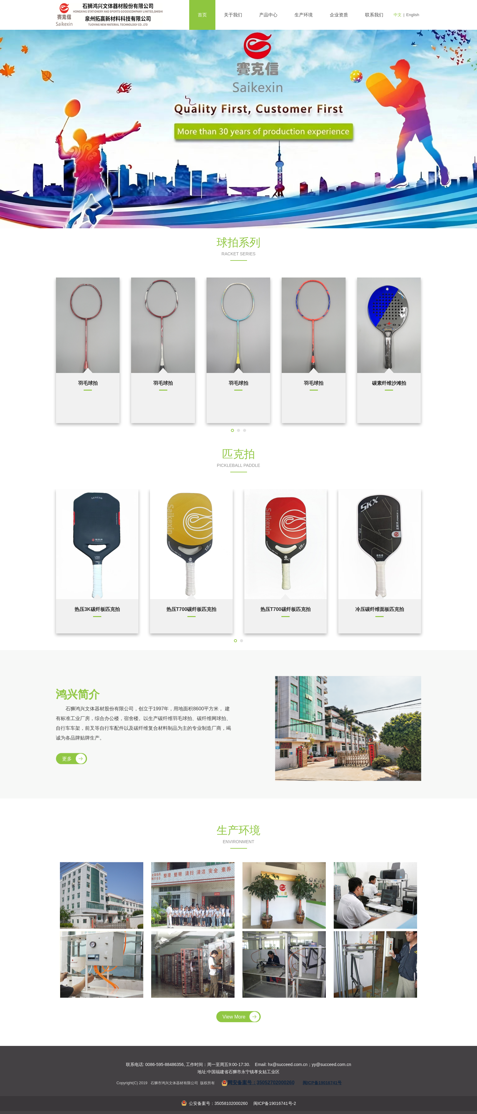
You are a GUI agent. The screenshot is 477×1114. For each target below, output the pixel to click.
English (412, 14)
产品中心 (268, 14)
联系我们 (374, 14)
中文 (398, 14)
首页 (202, 14)
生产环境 (303, 14)
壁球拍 (88, 383)
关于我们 (233, 14)
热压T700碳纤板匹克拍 (191, 609)
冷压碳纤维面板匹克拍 (379, 609)
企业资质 (339, 14)
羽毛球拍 (313, 383)
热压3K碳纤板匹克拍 (97, 609)
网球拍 (163, 383)
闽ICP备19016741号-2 (274, 1103)
